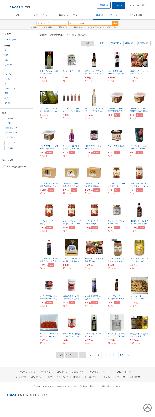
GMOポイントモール (106, 15)
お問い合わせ (62, 377)
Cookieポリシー (92, 377)
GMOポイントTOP (28, 372)
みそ (6, 98)
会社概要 (135, 377)
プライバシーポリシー (114, 377)
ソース (7, 79)
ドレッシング (9, 88)
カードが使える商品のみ (15, 166)
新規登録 (104, 5)
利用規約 (77, 377)
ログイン (118, 5)
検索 (115, 23)
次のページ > (125, 355)
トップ (16, 15)
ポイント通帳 (135, 15)
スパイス (8, 74)
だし (6, 84)
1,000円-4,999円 (10, 128)
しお (6, 60)
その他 (7, 103)
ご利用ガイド (46, 372)
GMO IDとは (62, 372)
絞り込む (11, 148)
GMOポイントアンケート (71, 15)
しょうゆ (8, 65)
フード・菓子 (10, 39)
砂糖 (6, 55)
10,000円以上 (9, 137)
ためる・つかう (39, 15)
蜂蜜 (6, 93)
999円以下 (8, 123)
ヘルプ (131, 5)
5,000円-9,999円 (10, 133)
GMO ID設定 (141, 5)
